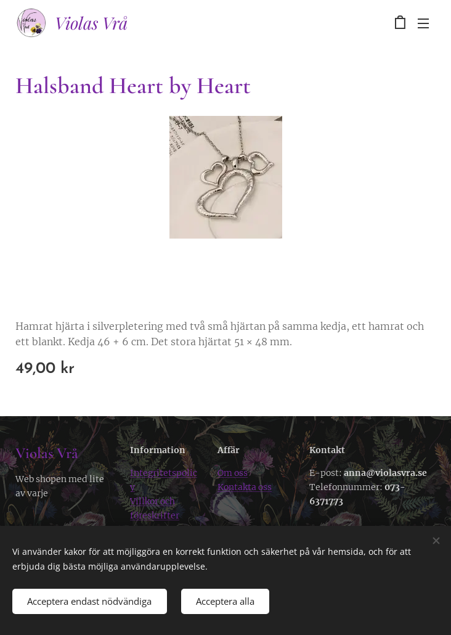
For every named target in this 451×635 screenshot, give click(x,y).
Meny (423, 23)
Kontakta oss (244, 487)
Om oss (232, 472)
